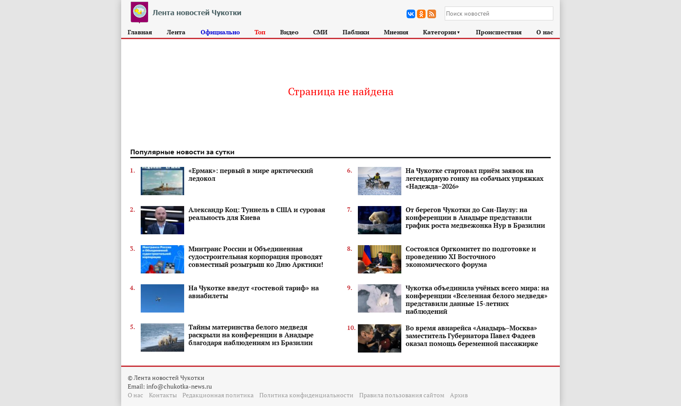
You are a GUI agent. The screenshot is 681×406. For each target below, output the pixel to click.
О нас (544, 32)
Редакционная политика (218, 395)
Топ (260, 32)
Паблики (356, 32)
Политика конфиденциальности (306, 395)
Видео (289, 32)
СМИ (320, 32)
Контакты (163, 395)
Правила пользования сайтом (401, 395)
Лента (176, 32)
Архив (459, 395)
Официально (220, 32)
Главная (140, 32)
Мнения (396, 32)
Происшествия (499, 32)
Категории (442, 32)
